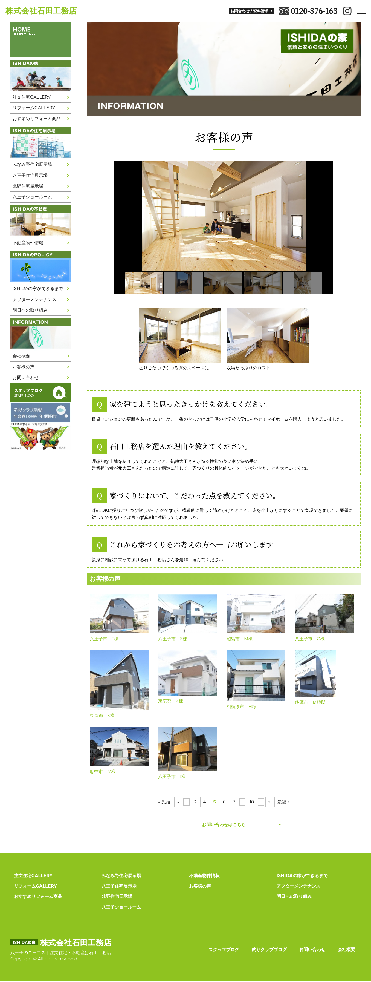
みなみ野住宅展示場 (32, 164)
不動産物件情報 (28, 242)
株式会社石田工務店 (41, 10)
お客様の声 (23, 366)
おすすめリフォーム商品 (37, 118)
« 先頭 (164, 802)
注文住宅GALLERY (32, 97)
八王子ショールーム (32, 196)
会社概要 (21, 355)
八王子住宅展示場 (30, 175)
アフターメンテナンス (34, 299)
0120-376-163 (308, 11)
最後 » (283, 802)
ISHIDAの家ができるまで (38, 288)
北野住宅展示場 (28, 186)
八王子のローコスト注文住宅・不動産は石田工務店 (60, 952)
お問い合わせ (26, 377)
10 (252, 802)
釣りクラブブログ (269, 949)
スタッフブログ (223, 949)
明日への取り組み (30, 310)
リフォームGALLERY (34, 107)
